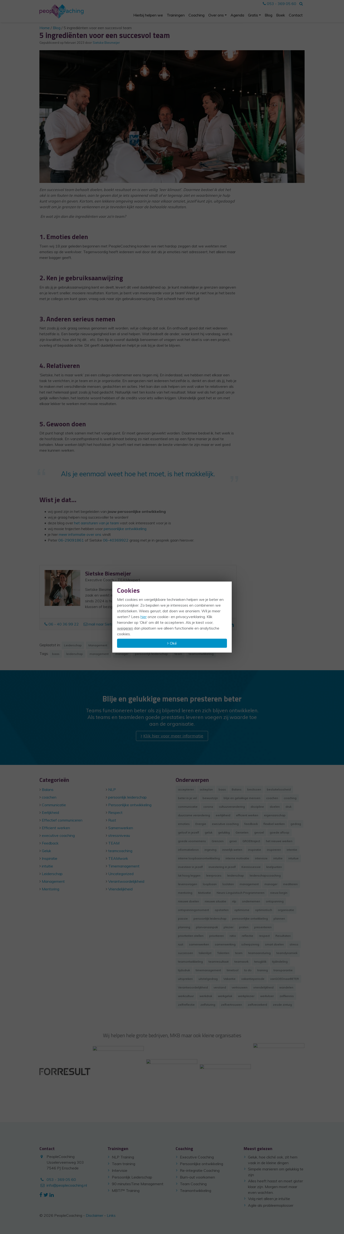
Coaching (196, 15)
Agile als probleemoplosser (270, 1205)
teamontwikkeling (201, 654)
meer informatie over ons (80, 534)
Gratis (253, 15)
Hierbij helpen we (148, 15)
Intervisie (119, 1170)
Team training (123, 1163)
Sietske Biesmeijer (106, 42)
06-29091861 (71, 540)
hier (143, 616)
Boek (280, 15)
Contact (296, 15)
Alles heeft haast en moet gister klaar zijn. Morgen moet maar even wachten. (275, 1187)
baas (55, 654)
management (99, 654)
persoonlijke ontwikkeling (125, 528)
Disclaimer (94, 1215)
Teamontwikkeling (195, 1190)
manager (121, 654)
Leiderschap (73, 645)
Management (97, 645)
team (178, 654)
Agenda (237, 15)
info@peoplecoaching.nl (67, 1185)
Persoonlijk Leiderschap (132, 1177)
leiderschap (74, 654)
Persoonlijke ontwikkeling (201, 1163)
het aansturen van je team (96, 523)
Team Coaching (193, 1183)
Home (44, 27)
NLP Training (123, 1157)
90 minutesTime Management (137, 1183)
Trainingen (176, 15)
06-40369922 (116, 540)
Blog (268, 15)
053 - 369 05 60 (279, 3)
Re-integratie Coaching (200, 1170)
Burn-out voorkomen (197, 1177)
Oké (173, 643)
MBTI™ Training (126, 1190)
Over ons (216, 15)
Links (111, 1215)
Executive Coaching (197, 1157)
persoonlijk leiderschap (151, 654)
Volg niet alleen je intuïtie (269, 1198)
